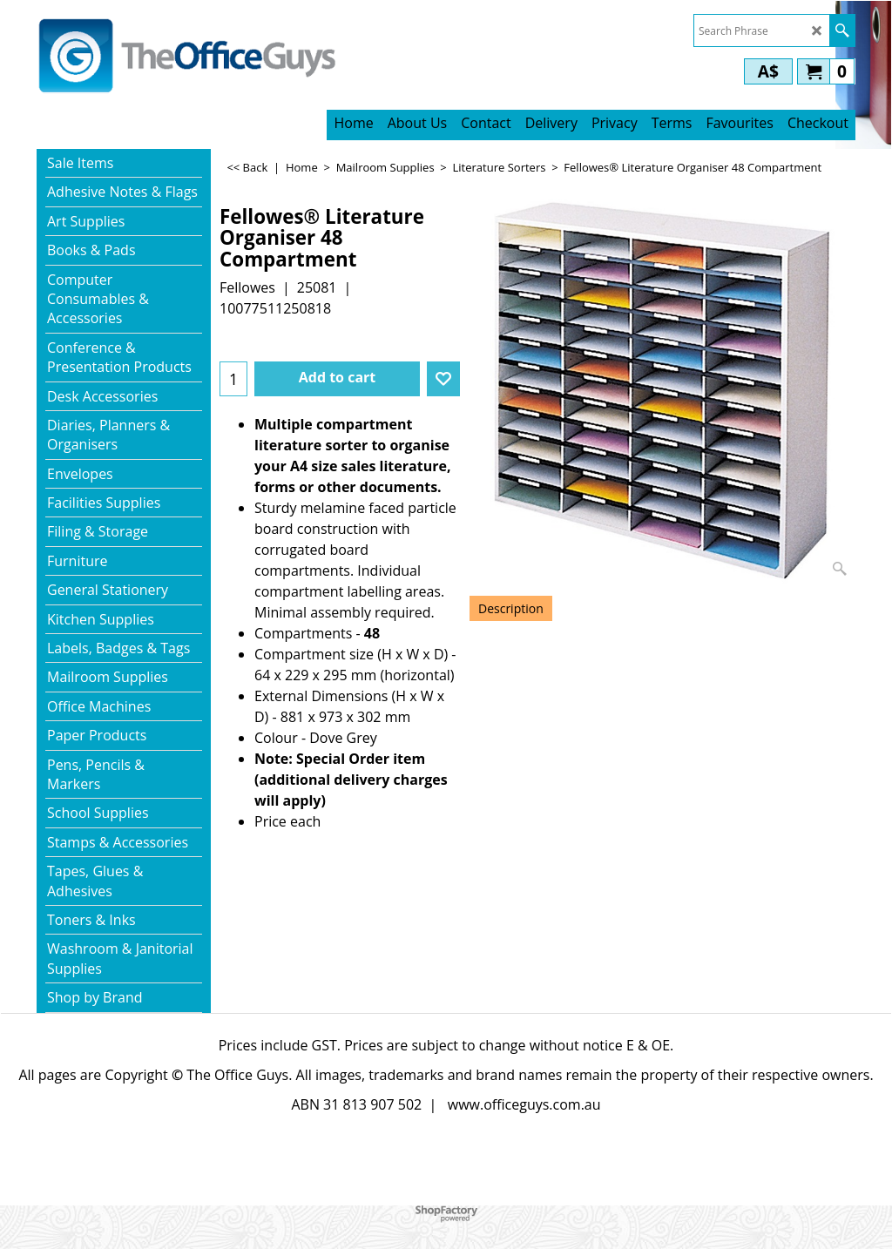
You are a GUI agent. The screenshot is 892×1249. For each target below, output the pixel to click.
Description (511, 608)
